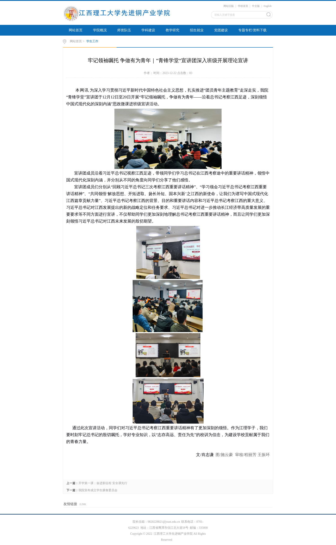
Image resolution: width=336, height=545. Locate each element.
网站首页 (75, 30)
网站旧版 (229, 6)
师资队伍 (124, 30)
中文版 (256, 6)
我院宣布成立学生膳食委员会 (97, 490)
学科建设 (148, 30)
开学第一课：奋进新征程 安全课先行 (102, 483)
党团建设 (221, 30)
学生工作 (92, 41)
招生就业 (197, 30)
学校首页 (243, 6)
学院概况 (100, 30)
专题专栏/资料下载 (252, 30)
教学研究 (172, 30)
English (268, 6)
